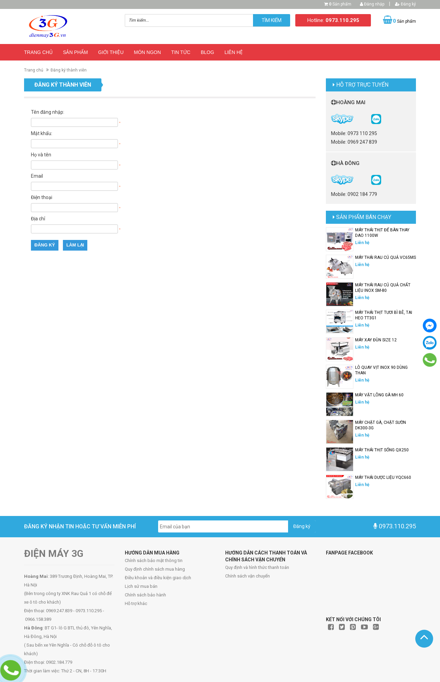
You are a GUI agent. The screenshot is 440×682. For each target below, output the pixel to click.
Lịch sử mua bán (141, 586)
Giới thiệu (111, 52)
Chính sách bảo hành (145, 594)
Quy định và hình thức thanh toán (257, 567)
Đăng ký (405, 4)
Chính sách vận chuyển (247, 576)
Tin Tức (180, 52)
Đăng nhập (372, 4)
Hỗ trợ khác (136, 603)
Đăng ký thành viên (69, 70)
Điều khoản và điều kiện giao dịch (158, 577)
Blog (207, 52)
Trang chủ (38, 52)
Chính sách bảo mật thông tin (154, 560)
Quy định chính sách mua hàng (155, 569)
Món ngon (147, 52)
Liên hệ (233, 52)
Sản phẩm (340, 4)
